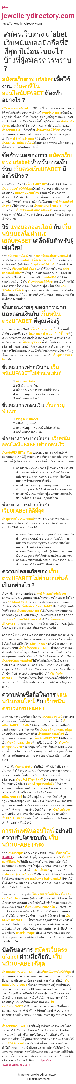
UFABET (7, 857)
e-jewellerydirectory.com (38, 11)
